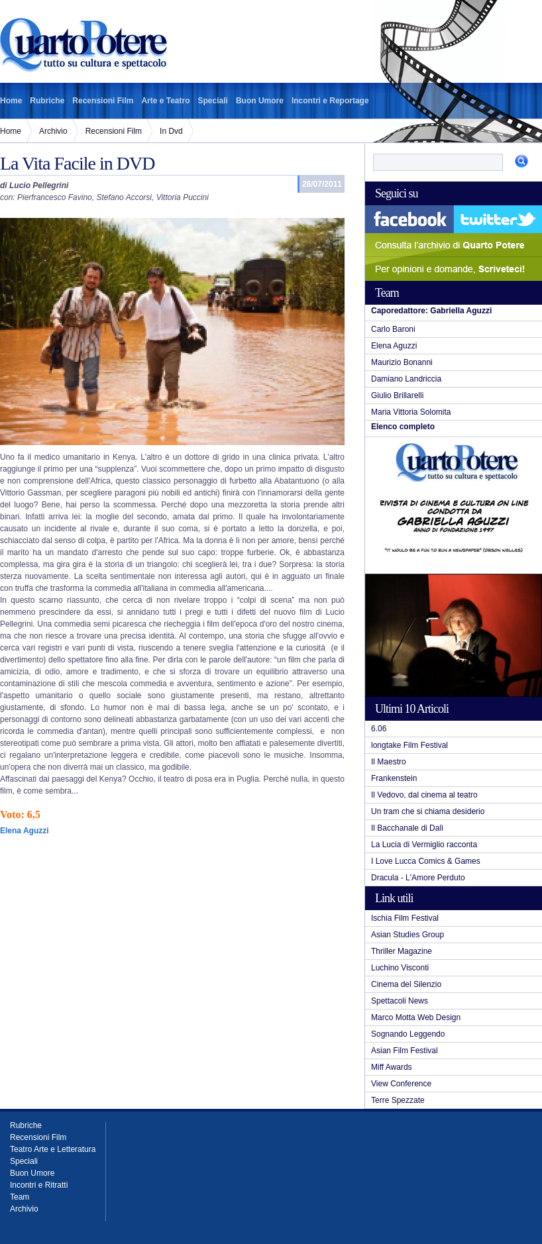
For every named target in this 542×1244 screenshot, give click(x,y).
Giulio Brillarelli (397, 395)
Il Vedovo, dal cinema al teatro (424, 795)
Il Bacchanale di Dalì (407, 828)
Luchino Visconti (400, 967)
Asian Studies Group (407, 934)
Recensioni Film (102, 100)
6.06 (378, 728)
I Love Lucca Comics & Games (425, 861)
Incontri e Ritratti (39, 1185)
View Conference (401, 1083)
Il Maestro (388, 761)
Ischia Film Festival (405, 918)
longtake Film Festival (409, 745)
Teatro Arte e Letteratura (52, 1149)
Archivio (53, 131)
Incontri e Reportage (330, 100)
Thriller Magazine (401, 951)
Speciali (213, 100)
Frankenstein (394, 778)
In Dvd (171, 131)
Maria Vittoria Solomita (411, 412)
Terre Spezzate (398, 1100)
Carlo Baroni (393, 329)
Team (19, 1197)
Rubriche (47, 100)
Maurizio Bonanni (402, 362)
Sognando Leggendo (408, 1034)
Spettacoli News (399, 1001)
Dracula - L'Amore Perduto (418, 877)
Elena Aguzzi (394, 345)
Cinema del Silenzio (406, 984)
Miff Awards (391, 1067)
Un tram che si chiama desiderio (427, 811)
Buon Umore (260, 100)
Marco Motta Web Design (416, 1017)
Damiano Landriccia (406, 379)
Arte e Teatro (165, 100)
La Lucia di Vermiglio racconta (424, 844)
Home (11, 100)
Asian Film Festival (404, 1050)
